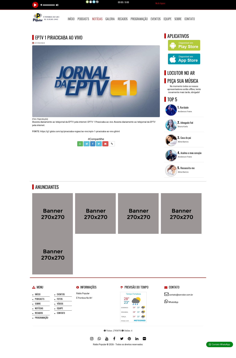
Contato (190, 19)
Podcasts (83, 19)
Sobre (178, 19)
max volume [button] (57, 5)
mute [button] (41, 5)
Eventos (156, 19)
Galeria (110, 19)
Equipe (167, 19)
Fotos (60, 298)
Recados (123, 19)
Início (71, 19)
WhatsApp (173, 302)
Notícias (97, 19)
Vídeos (60, 303)
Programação (139, 19)
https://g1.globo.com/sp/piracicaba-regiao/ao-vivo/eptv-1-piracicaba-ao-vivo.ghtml (80, 131)
